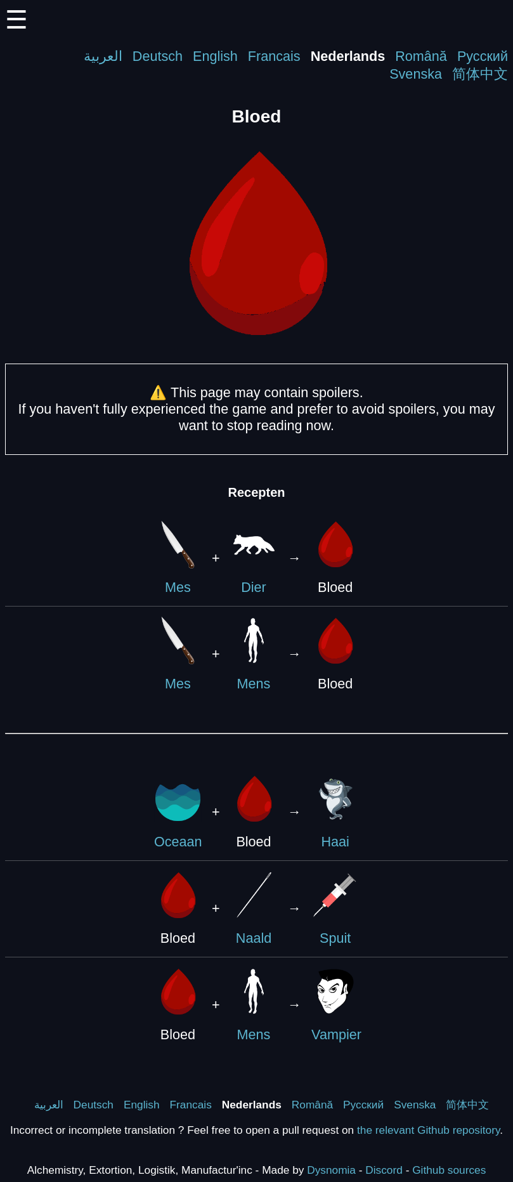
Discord (384, 1170)
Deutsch (158, 56)
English (215, 56)
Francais (274, 56)
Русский (482, 56)
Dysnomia (331, 1170)
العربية (103, 56)
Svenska (415, 74)
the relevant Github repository (428, 1130)
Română (421, 56)
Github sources (449, 1170)
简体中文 (480, 74)
